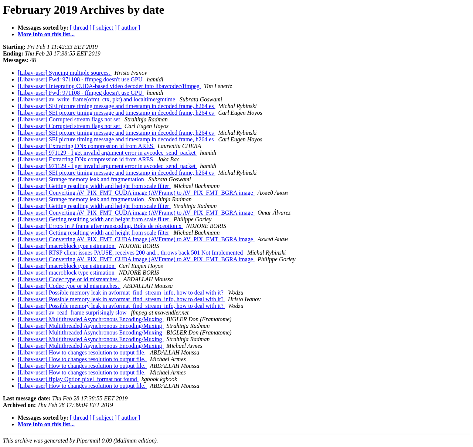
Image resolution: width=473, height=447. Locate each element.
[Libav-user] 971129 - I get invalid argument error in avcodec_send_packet (107, 152)
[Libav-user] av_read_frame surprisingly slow (73, 312)
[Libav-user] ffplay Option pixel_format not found (78, 379)
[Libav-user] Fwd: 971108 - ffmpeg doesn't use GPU (81, 79)
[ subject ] (105, 27)
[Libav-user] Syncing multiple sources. (65, 73)
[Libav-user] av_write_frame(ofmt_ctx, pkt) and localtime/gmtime (97, 99)
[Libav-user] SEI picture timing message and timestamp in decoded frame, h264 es (116, 106)
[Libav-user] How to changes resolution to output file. (82, 352)
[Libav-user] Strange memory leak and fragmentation (82, 179)
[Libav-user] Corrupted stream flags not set (70, 119)
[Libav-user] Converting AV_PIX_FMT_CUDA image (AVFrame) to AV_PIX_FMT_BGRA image (136, 192)
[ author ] (129, 27)
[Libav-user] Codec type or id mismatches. (69, 279)
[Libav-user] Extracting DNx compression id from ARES (86, 146)
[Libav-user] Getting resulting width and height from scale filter (94, 186)
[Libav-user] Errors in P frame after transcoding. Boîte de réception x (100, 226)
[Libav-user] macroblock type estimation (67, 246)
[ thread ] (81, 27)
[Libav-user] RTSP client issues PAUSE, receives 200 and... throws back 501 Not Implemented (131, 252)
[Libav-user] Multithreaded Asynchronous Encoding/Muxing (91, 319)
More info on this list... (46, 34)
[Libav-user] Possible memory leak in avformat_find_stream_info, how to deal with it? (121, 292)
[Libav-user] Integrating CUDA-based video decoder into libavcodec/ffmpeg (109, 86)
